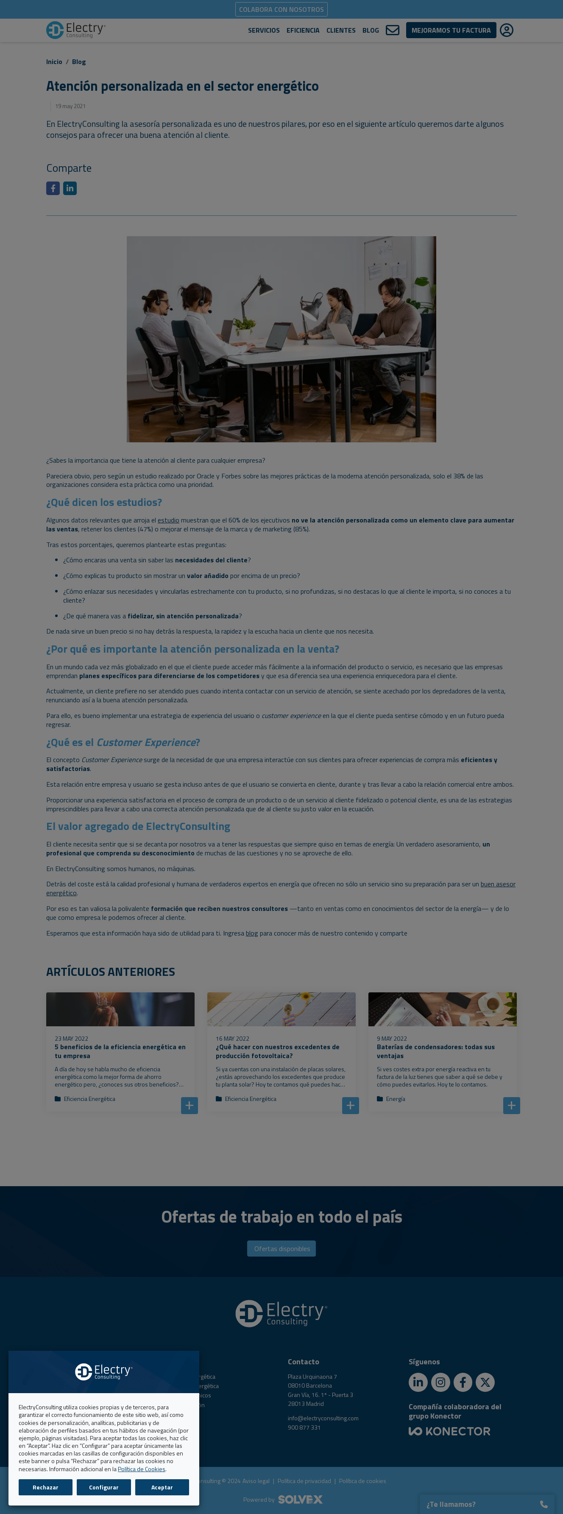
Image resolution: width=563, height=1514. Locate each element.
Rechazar (46, 1487)
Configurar (104, 1487)
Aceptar (162, 1487)
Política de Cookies (141, 1468)
